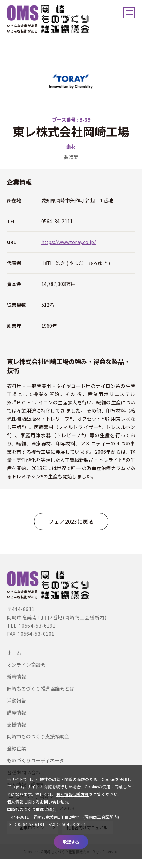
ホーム (14, 652)
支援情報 (16, 724)
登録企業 (16, 748)
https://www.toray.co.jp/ (68, 242)
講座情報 (16, 712)
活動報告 (16, 700)
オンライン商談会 (26, 664)
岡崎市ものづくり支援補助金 (38, 736)
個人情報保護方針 (72, 794)
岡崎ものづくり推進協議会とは (40, 688)
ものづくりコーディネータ (35, 760)
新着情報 (16, 676)
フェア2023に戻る (71, 521)
